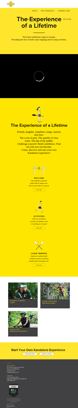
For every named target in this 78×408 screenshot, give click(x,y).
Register (67, 19)
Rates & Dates (11, 406)
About (35, 11)
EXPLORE (39, 190)
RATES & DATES (47, 356)
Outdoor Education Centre (35, 19)
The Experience (48, 11)
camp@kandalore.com (13, 372)
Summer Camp (64, 11)
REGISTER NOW (30, 356)
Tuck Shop (55, 19)
